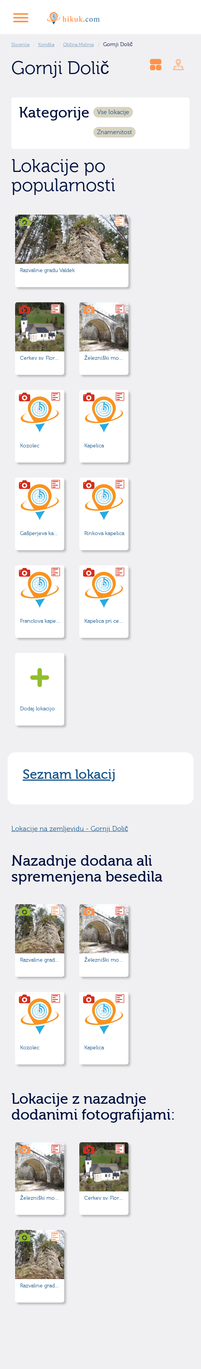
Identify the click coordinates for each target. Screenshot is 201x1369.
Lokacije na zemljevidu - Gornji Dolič (69, 829)
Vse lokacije (113, 112)
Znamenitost (114, 132)
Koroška (46, 44)
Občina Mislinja (78, 44)
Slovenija (20, 44)
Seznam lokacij (69, 774)
